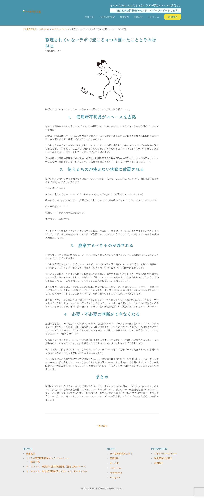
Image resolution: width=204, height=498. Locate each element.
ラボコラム (153, 18)
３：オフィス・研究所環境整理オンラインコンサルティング (56, 473)
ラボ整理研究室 (107, 18)
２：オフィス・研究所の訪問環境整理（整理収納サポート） (56, 468)
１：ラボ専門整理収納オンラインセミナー (47, 460)
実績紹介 (138, 18)
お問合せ (172, 18)
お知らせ (89, 18)
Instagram (115, 479)
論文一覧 (35, 464)
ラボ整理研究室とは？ (121, 455)
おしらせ (114, 465)
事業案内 (124, 18)
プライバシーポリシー (165, 455)
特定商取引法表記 (163, 460)
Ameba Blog (116, 474)
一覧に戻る (102, 428)
